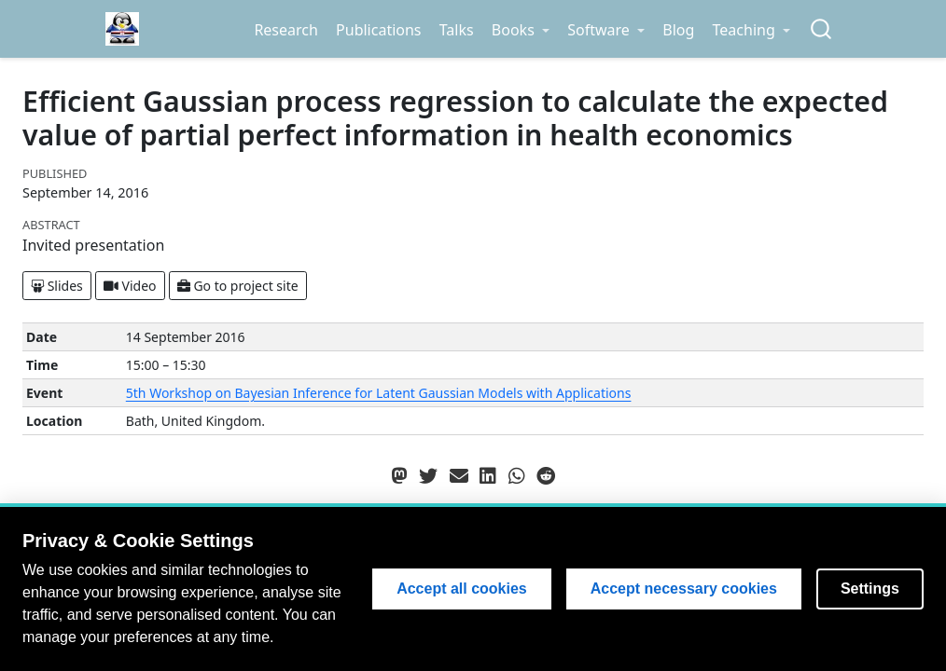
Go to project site (238, 285)
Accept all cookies (461, 588)
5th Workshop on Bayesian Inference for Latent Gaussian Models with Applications (379, 393)
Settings (870, 588)
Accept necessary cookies (684, 588)
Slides (57, 285)
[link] (520, 29)
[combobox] (822, 29)
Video (130, 285)
